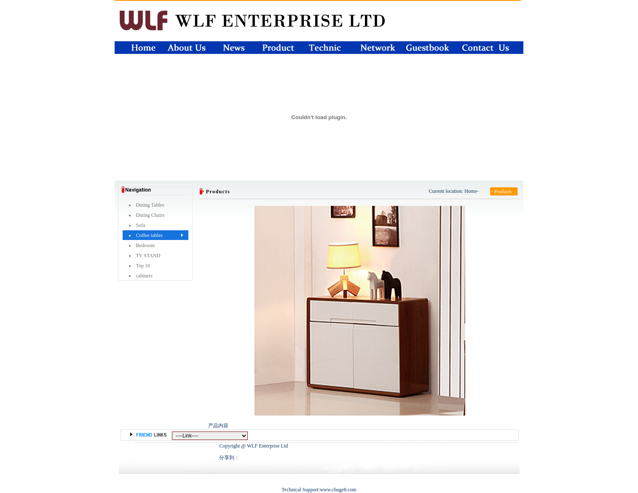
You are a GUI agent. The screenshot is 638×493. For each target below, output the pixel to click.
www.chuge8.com (338, 490)
